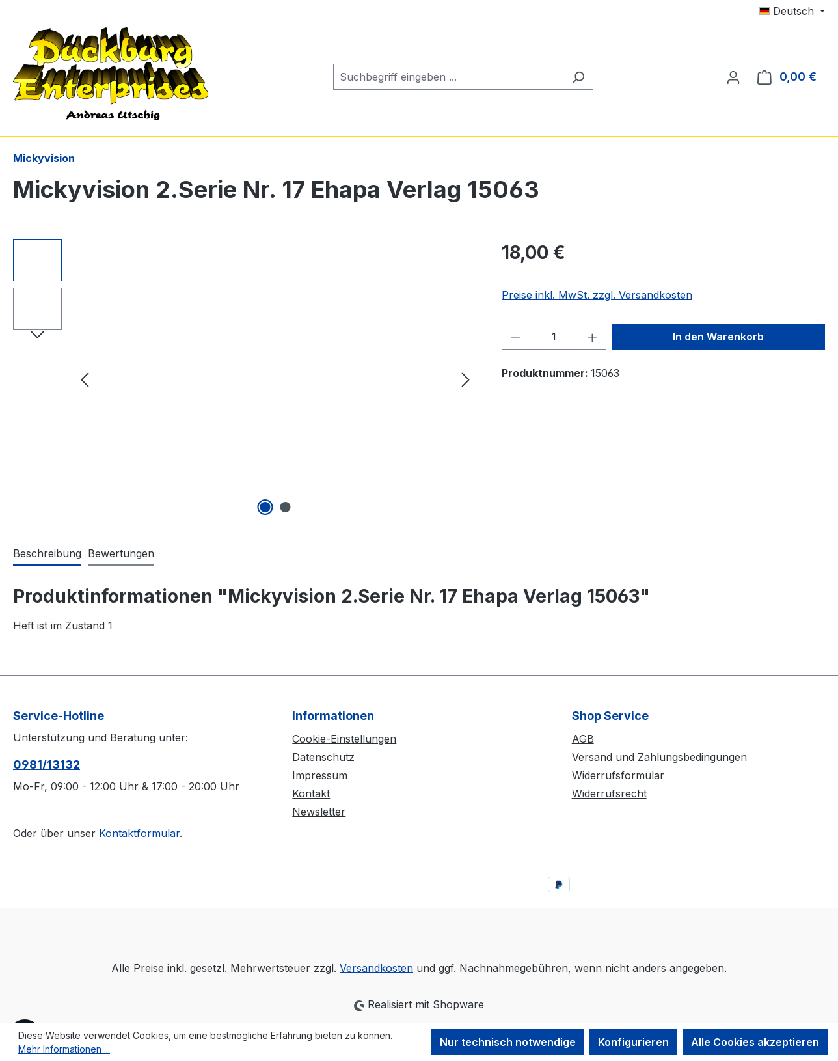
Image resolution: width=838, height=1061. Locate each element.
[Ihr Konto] (733, 77)
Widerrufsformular (618, 775)
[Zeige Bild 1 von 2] (265, 507)
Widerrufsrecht (609, 793)
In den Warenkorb (718, 336)
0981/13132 (46, 764)
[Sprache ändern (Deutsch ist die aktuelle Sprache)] (792, 11)
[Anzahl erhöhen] (592, 337)
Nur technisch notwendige (508, 1042)
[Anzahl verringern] (515, 337)
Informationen (333, 716)
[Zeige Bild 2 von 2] (285, 507)
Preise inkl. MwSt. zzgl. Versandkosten (597, 294)
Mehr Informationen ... (64, 1048)
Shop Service (610, 716)
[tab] (47, 554)
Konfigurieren (633, 1042)
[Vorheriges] (84, 379)
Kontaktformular (139, 833)
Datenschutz (323, 757)
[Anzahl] (554, 337)
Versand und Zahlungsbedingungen (659, 757)
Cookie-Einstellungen (344, 738)
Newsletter (318, 811)
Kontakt (311, 793)
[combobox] (448, 77)
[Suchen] (578, 77)
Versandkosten (376, 967)
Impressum (319, 775)
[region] (244, 379)
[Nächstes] (466, 379)
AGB (583, 738)
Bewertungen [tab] (121, 553)
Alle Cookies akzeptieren (755, 1042)
